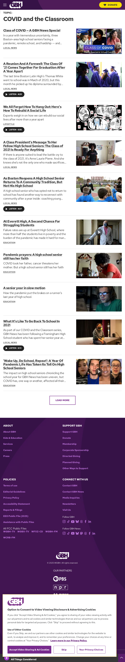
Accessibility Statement (16, 501)
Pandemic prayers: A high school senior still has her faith (32, 255)
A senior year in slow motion (24, 286)
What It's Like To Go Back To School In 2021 (31, 321)
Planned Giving (71, 460)
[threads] (82, 519)
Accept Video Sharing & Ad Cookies (29, 649)
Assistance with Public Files (18, 520)
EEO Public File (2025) (15, 514)
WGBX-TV (23, 529)
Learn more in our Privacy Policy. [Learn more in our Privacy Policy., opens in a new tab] (68, 640)
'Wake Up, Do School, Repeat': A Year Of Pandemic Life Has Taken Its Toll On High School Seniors (33, 362)
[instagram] (64, 519)
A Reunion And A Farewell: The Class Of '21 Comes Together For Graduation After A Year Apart (34, 67)
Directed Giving (71, 454)
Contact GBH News (73, 489)
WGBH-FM (51, 529)
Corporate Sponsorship (75, 448)
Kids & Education (12, 435)
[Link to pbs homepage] (59, 576)
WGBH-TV (9, 529)
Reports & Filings (12, 507)
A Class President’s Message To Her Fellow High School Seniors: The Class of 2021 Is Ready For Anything (33, 145)
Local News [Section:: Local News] (10, 47)
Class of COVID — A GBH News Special (31, 30)
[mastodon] (82, 531)
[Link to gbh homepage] (15, 4)
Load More (62, 398)
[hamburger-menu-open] (6, 5)
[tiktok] (69, 519)
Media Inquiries (71, 495)
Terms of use (10, 483)
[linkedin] (90, 519)
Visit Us (66, 507)
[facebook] (86, 519)
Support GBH (69, 429)
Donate (110, 4)
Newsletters (69, 501)
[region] (60, 625)
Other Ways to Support (75, 466)
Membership (69, 442)
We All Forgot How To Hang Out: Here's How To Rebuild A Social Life (32, 108)
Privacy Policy (11, 495)
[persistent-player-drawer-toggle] (121, 658)
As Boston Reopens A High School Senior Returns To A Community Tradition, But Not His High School (33, 181)
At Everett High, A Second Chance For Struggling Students (31, 222)
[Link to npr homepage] (60, 585)
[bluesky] (78, 519)
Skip (64, 649)
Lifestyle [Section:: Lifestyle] (8, 123)
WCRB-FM (9, 535)
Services (8, 442)
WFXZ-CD (37, 529)
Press (6, 454)
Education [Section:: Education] (9, 241)
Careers (7, 448)
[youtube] (73, 519)
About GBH (9, 429)
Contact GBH (69, 483)
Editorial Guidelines (14, 489)
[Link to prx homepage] (61, 593)
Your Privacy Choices (91, 649)
